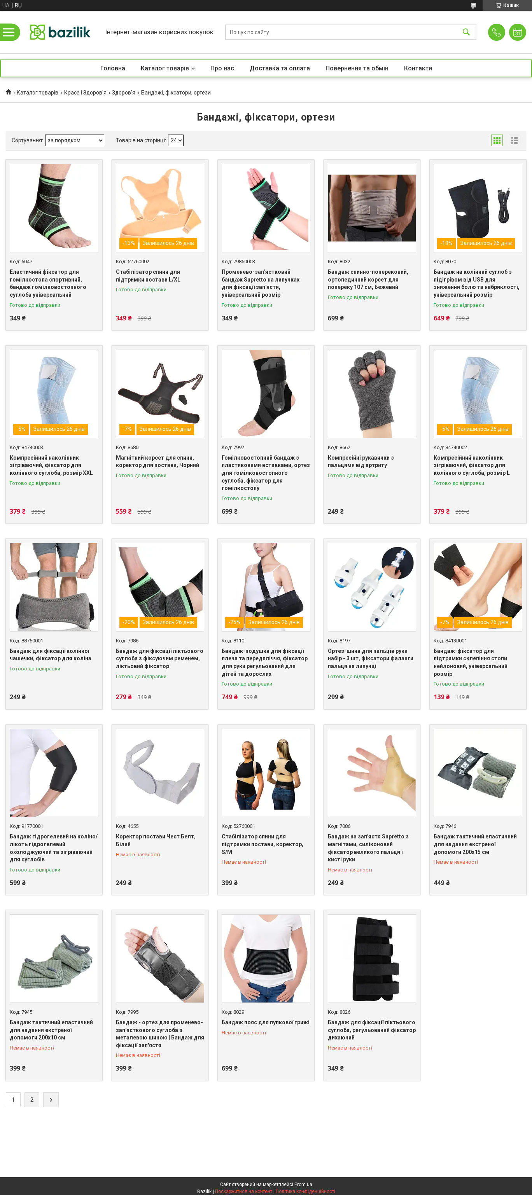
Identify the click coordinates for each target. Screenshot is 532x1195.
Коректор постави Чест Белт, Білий (156, 840)
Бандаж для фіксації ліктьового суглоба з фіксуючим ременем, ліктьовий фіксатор (159, 658)
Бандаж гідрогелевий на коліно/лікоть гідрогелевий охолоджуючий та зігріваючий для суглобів (54, 848)
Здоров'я (123, 92)
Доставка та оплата (280, 68)
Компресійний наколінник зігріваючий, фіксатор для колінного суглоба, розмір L (472, 465)
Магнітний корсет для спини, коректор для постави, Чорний (157, 462)
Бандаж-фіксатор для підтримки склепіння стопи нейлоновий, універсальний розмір (471, 662)
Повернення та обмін (357, 68)
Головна (112, 68)
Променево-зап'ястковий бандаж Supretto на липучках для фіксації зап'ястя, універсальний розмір (260, 283)
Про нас (222, 68)
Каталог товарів (165, 68)
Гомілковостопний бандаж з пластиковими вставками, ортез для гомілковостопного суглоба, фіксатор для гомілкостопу (266, 473)
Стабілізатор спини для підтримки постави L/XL (148, 276)
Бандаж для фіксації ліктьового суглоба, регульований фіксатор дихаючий (372, 1030)
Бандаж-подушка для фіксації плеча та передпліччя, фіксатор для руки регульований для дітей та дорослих (265, 662)
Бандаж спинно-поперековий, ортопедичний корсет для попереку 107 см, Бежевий (368, 279)
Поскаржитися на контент (243, 1191)
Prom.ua (303, 1184)
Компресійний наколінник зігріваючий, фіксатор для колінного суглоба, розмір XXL (51, 465)
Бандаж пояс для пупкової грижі (266, 1022)
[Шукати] (466, 32)
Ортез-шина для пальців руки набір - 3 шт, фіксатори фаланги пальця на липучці (370, 658)
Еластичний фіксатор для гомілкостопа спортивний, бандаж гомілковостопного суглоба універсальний (48, 283)
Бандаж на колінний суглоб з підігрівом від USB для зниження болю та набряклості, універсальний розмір (477, 283)
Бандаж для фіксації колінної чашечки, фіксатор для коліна (50, 655)
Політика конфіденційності (305, 1191)
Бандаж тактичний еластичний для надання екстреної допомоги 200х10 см (51, 1030)
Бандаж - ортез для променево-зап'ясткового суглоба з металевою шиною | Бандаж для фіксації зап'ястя (160, 1033)
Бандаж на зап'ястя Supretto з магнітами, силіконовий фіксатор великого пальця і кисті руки (368, 848)
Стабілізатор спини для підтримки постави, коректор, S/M (262, 844)
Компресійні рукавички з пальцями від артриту (361, 462)
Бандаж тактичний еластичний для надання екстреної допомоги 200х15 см (475, 844)
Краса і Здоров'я (85, 92)
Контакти (418, 68)
